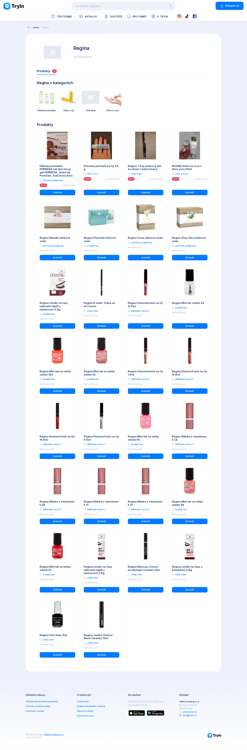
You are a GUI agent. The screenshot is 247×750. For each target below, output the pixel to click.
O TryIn (159, 16)
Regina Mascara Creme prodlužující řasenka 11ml (144, 568)
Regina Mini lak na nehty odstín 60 (143, 438)
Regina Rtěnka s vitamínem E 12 (101, 503)
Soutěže (113, 16)
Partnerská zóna (85, 716)
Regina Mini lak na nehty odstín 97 (55, 568)
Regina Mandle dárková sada (55, 239)
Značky (36, 27)
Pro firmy (137, 16)
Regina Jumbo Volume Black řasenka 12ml (98, 636)
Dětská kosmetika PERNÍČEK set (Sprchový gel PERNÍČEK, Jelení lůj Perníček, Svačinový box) (56, 170)
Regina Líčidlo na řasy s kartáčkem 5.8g (187, 568)
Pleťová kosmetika (53, 246)
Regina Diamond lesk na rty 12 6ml (145, 304)
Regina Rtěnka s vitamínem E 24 (189, 438)
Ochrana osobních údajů (38, 706)
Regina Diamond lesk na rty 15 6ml (189, 373)
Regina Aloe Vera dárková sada (189, 239)
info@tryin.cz (189, 715)
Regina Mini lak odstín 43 (188, 303)
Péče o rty (93, 174)
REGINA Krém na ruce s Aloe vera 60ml (187, 167)
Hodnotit (57, 192)
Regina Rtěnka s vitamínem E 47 (145, 503)
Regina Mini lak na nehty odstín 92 (99, 373)
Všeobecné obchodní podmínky (42, 701)
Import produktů (85, 711)
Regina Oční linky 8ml (53, 635)
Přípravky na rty (140, 311)
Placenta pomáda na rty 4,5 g (101, 167)
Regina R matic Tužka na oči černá (99, 304)
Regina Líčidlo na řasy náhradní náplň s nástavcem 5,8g (54, 306)
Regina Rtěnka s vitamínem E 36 (57, 503)
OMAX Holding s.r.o (54, 734)
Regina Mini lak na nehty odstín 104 (55, 373)
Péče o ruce (181, 174)
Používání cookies (35, 711)
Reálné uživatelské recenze (91, 706)
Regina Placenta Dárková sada (100, 239)
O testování (83, 701)
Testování (61, 16)
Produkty (47, 71)
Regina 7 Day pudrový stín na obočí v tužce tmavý (144, 167)
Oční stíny (136, 174)
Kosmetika (93, 246)
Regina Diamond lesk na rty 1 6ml (145, 373)
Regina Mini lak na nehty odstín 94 (187, 503)
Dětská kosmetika (53, 180)
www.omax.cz (190, 712)
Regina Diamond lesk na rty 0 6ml (101, 438)
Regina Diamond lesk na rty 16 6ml (57, 438)
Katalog (88, 16)
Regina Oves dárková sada (145, 237)
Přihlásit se (229, 6)
